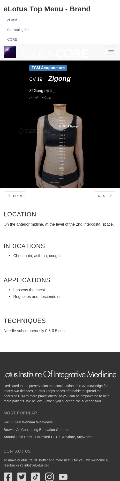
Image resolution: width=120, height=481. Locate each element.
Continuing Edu (18, 30)
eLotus (12, 20)
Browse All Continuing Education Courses (36, 430)
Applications (27, 279)
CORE (12, 39)
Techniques (25, 320)
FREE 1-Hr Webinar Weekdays (28, 422)
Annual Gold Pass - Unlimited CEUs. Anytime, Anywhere (48, 437)
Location (20, 214)
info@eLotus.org (36, 465)
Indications (24, 245)
